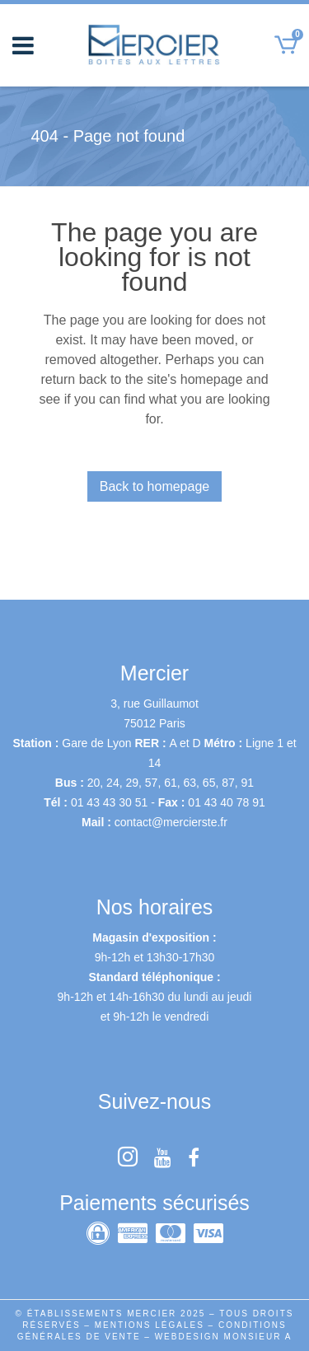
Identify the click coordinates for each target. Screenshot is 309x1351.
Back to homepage (154, 486)
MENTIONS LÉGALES (149, 1325)
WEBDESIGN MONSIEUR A (224, 1336)
